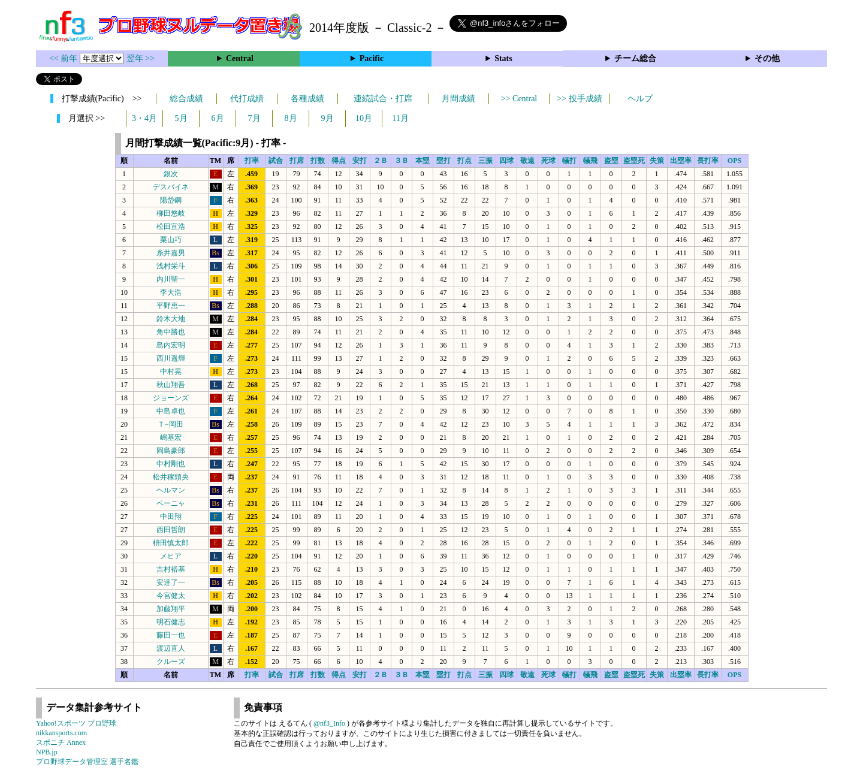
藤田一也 (170, 635)
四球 (506, 160)
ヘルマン (170, 490)
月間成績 (458, 98)
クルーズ (170, 661)
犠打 (569, 160)
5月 (181, 118)
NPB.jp (47, 752)
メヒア (171, 556)
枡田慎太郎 (171, 543)
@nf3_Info (329, 723)
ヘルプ (640, 98)
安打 (359, 160)
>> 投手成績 (579, 98)
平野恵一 (170, 305)
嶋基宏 (171, 437)
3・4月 (144, 118)
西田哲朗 (170, 530)
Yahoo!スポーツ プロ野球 (76, 723)
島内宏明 (170, 345)
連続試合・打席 (383, 98)
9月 (327, 118)
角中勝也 (170, 332)
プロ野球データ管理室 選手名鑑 (87, 761)
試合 (275, 160)
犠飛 (590, 160)
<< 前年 (64, 58)
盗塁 (611, 160)
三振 (485, 160)
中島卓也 (170, 411)
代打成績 (247, 98)
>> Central (519, 98)
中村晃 (171, 371)
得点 (338, 160)
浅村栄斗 (170, 266)
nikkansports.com (61, 733)
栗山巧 (171, 239)
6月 (218, 118)
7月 (254, 118)
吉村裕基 (170, 569)
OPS (734, 160)
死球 (548, 160)
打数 (317, 160)
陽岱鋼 (171, 200)
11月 (400, 118)
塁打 (443, 160)
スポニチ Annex (61, 742)
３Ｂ (401, 160)
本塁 (422, 160)
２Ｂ (380, 160)
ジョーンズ (171, 398)
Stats (503, 58)
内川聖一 (170, 279)
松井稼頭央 (171, 477)
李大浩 (171, 292)
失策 (657, 160)
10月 (363, 118)
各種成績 (307, 98)
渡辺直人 (170, 648)
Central (240, 58)
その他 (767, 58)
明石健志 (170, 622)
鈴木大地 (170, 319)
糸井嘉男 (170, 253)
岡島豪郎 (170, 450)
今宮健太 (170, 595)
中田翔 (171, 516)
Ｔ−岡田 (170, 424)
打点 (464, 160)
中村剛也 (170, 464)
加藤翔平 (170, 609)
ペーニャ (170, 503)
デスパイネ (171, 187)
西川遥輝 (170, 358)
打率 (252, 160)
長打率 (708, 160)
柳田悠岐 (170, 213)
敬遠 (527, 160)
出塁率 (681, 160)
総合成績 (186, 98)
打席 (296, 160)
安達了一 (170, 582)
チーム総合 (635, 58)
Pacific (372, 58)
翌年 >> (140, 58)
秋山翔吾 (170, 385)
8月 (291, 118)
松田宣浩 (170, 226)
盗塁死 (634, 160)
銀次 (171, 174)
